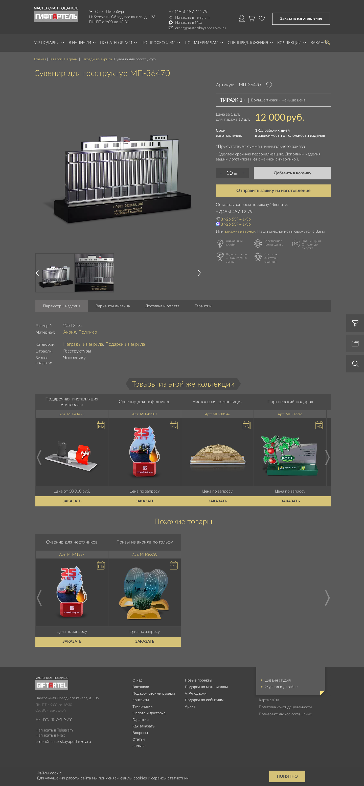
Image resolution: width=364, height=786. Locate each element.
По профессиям (158, 43)
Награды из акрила (96, 59)
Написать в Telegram (192, 17)
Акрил (69, 332)
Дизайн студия (278, 680)
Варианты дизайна (113, 306)
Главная (40, 59)
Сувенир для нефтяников (144, 402)
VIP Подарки (46, 43)
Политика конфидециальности (285, 707)
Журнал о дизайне (281, 687)
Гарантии (203, 306)
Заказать (71, 501)
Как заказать (143, 726)
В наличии (80, 43)
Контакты (140, 700)
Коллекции (289, 43)
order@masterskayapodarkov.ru (200, 28)
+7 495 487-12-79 (53, 719)
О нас (137, 680)
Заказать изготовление (301, 18)
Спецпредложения (248, 43)
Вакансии (140, 687)
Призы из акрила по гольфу (144, 542)
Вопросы (140, 732)
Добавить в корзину (292, 173)
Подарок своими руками (153, 693)
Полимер (87, 332)
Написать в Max (188, 22)
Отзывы (139, 746)
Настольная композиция (217, 402)
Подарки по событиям (204, 700)
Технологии (142, 706)
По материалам (201, 43)
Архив (190, 706)
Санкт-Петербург (110, 12)
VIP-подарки (196, 693)
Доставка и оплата (162, 306)
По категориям (116, 43)
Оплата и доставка (149, 713)
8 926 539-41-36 (236, 219)
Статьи (138, 739)
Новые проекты (198, 680)
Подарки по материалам (206, 687)
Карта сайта (269, 700)
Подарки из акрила (125, 344)
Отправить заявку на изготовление (273, 190)
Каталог (55, 59)
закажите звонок (239, 231)
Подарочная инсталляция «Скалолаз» (71, 402)
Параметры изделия (61, 306)
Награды (71, 59)
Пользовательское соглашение (285, 714)
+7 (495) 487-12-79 (188, 12)
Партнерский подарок (290, 402)
